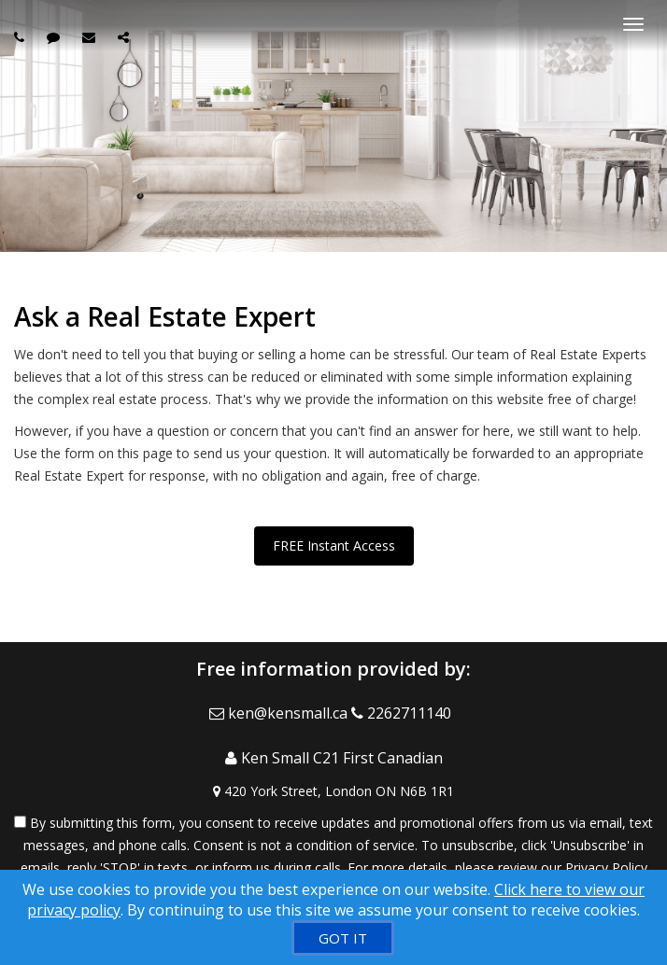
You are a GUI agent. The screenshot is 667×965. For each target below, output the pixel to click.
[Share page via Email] (126, 37)
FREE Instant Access (334, 545)
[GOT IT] (342, 938)
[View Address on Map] (333, 791)
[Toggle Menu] (633, 24)
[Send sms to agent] (55, 37)
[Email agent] (91, 37)
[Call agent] (21, 37)
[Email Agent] (280, 713)
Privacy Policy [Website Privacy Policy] (606, 867)
